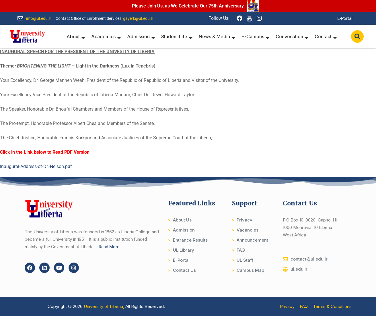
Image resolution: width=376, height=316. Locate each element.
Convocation (292, 36)
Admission (144, 36)
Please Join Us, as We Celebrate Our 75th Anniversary (188, 6)
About (80, 36)
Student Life (179, 36)
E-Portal (344, 18)
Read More (109, 246)
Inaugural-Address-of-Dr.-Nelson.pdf (36, 166)
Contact (326, 36)
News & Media (219, 36)
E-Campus (257, 36)
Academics (109, 36)
